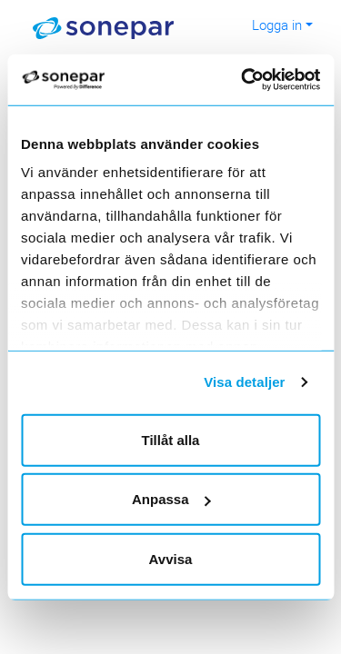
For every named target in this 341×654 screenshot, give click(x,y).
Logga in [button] (277, 24)
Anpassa (171, 499)
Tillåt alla (171, 439)
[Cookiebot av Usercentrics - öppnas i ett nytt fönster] (264, 80)
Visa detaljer (244, 382)
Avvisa (171, 558)
